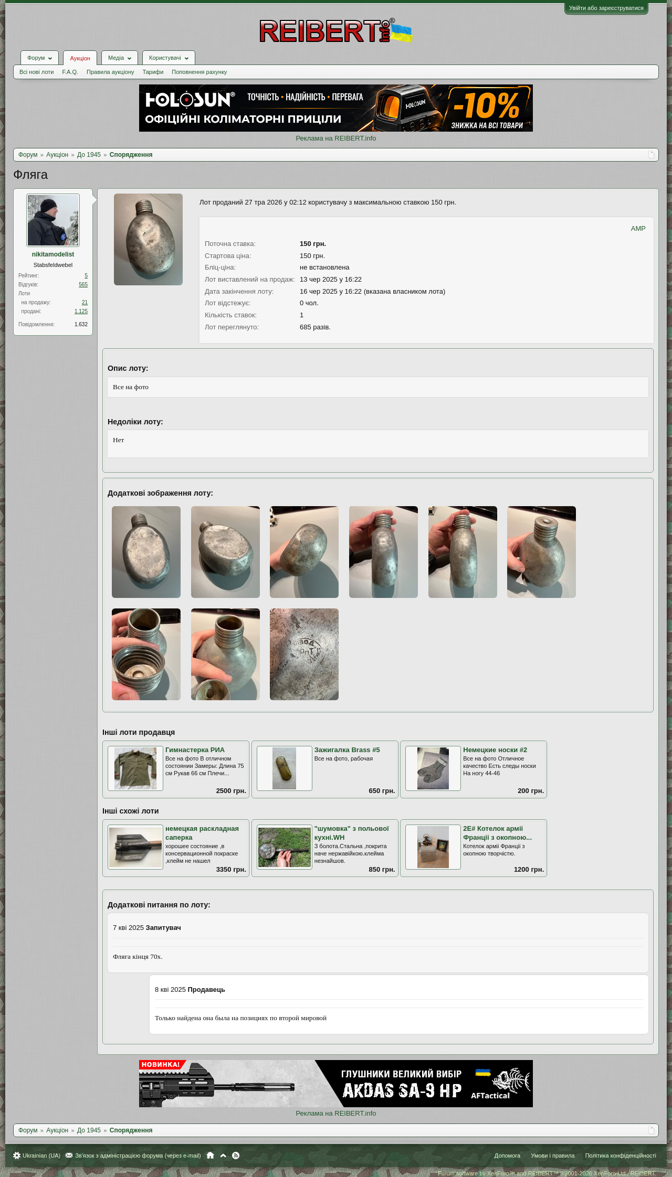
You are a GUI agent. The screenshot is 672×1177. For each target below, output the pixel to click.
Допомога (507, 1155)
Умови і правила (552, 1155)
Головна (210, 1155)
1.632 (81, 324)
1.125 (81, 311)
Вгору (223, 1155)
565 (83, 284)
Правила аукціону (110, 72)
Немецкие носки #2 (495, 750)
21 (85, 302)
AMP (638, 228)
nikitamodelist (53, 254)
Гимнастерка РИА (195, 750)
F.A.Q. (70, 72)
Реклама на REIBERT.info (336, 138)
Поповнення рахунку (199, 72)
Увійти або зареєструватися (606, 8)
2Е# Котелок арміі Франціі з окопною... (497, 833)
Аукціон (80, 58)
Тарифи (153, 72)
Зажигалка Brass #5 (347, 750)
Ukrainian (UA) (41, 1155)
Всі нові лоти (36, 72)
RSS (235, 1155)
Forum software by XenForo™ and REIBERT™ (547, 1173)
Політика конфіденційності (620, 1155)
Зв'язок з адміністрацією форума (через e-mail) (138, 1155)
